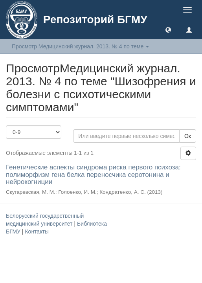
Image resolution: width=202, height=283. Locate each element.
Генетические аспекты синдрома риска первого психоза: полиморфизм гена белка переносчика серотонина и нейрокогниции (93, 175)
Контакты (36, 231)
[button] (168, 29)
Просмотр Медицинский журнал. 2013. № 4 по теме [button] (80, 46)
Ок (187, 136)
